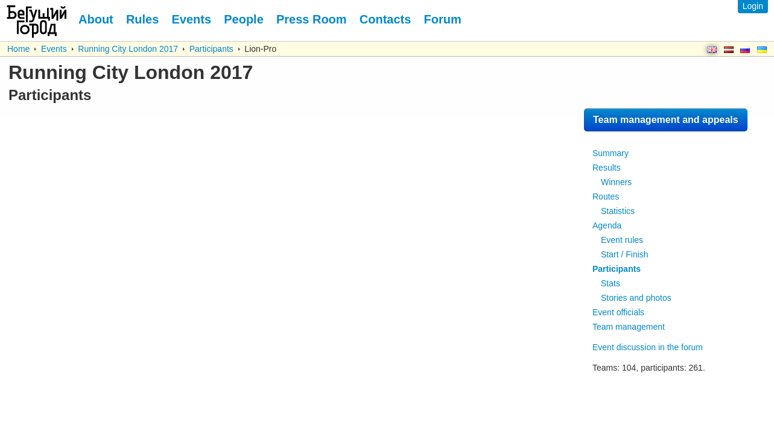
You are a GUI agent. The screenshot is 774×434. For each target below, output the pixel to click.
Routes (605, 196)
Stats (610, 283)
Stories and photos (636, 298)
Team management (628, 327)
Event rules (622, 240)
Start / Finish (625, 254)
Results (606, 167)
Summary (610, 153)
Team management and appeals (665, 120)
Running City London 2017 (128, 49)
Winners (616, 182)
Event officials (618, 312)
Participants (211, 49)
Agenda (606, 225)
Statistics (618, 211)
